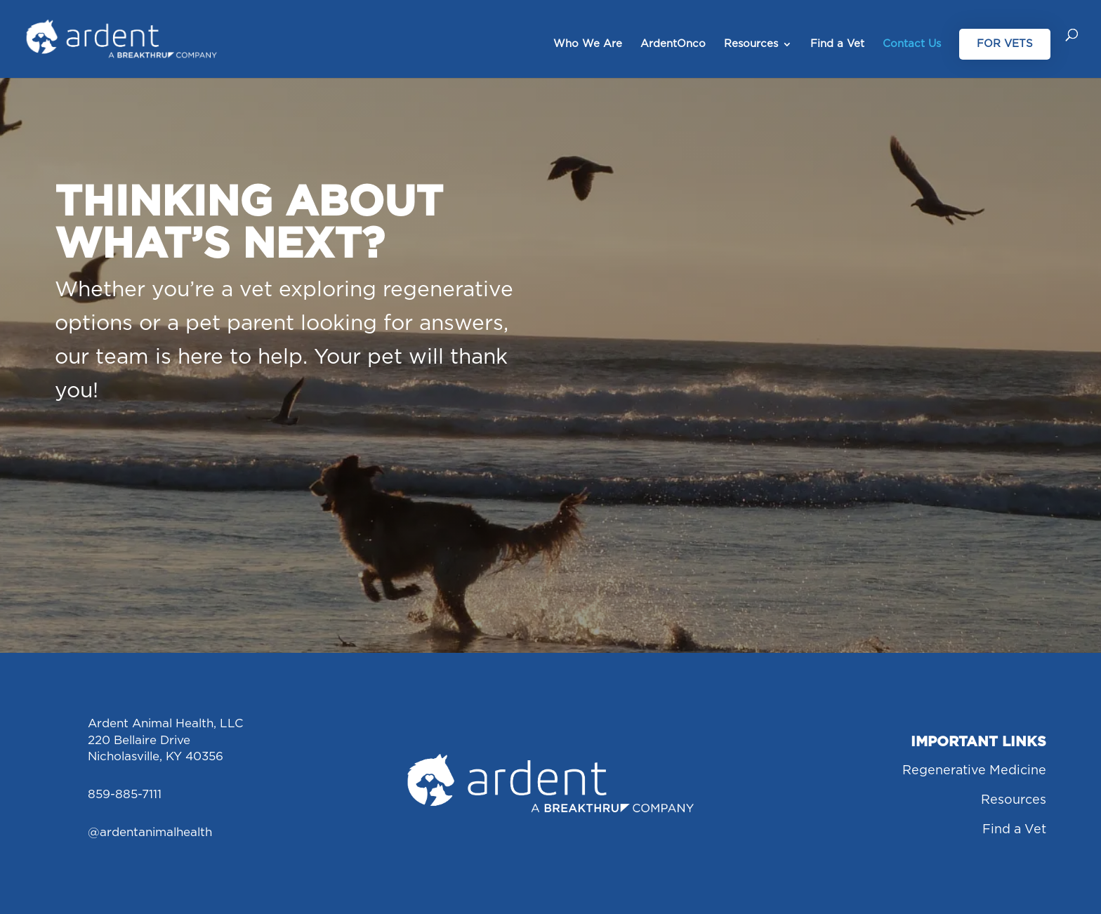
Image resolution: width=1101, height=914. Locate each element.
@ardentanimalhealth (150, 832)
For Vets (1005, 44)
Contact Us (912, 44)
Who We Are (587, 44)
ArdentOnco (673, 44)
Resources (751, 44)
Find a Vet (837, 44)
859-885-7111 (124, 794)
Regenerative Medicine (974, 770)
